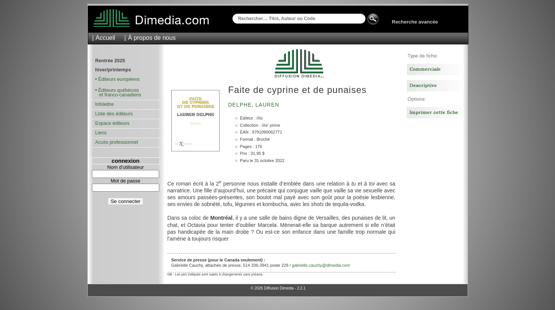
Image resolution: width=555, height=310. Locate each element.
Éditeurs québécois (118, 90)
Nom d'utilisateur (125, 167)
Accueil (105, 38)
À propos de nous (152, 38)
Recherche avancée (415, 22)
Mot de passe (125, 181)
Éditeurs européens (118, 79)
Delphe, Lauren (254, 105)
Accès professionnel (116, 142)
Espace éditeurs (112, 123)
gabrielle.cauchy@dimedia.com (321, 265)
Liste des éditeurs (114, 113)
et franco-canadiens (118, 95)
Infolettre (104, 104)
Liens (101, 132)
